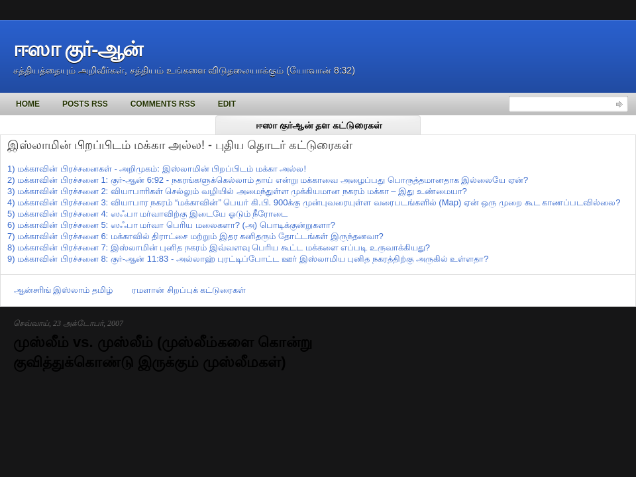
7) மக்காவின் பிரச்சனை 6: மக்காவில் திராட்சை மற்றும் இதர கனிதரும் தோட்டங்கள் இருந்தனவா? (195, 236)
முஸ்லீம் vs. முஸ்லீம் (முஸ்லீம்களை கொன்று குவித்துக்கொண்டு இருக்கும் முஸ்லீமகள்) (162, 352)
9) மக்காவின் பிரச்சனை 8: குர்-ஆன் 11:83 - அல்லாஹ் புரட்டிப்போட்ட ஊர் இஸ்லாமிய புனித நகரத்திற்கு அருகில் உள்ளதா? (247, 259)
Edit (227, 104)
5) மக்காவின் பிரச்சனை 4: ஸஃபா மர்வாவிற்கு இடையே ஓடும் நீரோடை (147, 214)
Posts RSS (85, 104)
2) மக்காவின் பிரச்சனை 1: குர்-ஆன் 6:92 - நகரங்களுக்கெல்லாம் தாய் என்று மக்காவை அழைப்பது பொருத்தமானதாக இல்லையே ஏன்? (267, 180)
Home (28, 104)
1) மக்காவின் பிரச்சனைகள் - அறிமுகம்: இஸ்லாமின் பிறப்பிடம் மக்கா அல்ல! (156, 169)
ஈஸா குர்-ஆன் (77, 49)
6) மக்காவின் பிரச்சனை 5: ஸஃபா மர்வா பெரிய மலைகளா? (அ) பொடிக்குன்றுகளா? (171, 225)
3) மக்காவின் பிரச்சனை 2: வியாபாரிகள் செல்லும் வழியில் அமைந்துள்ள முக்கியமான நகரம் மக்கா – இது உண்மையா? (237, 191)
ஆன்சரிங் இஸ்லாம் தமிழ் (63, 290)
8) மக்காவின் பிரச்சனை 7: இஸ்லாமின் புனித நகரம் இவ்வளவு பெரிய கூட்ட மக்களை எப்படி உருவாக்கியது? (218, 247)
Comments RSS (163, 104)
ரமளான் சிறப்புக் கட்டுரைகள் (189, 290)
